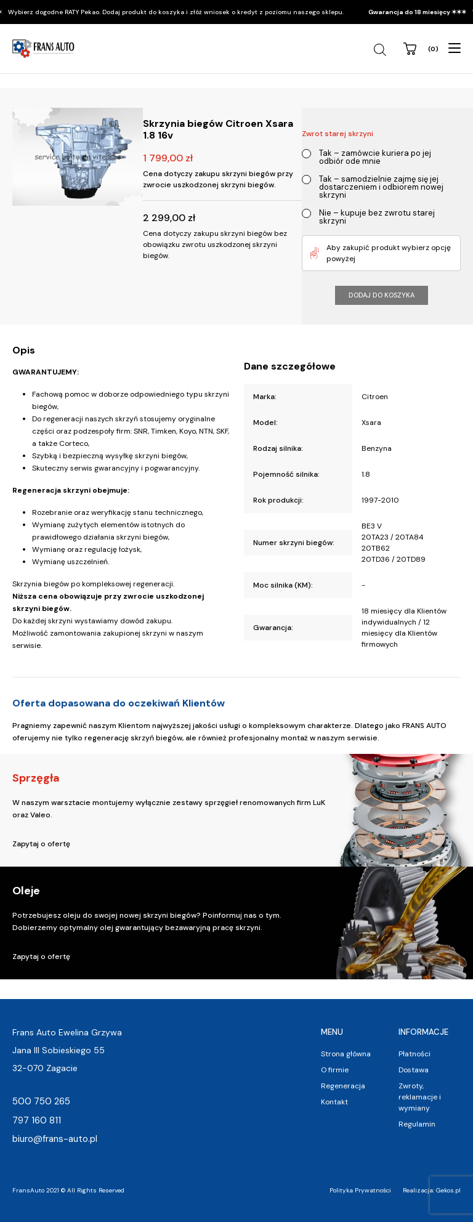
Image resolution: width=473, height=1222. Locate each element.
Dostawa (413, 1070)
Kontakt (334, 1102)
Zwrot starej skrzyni (337, 134)
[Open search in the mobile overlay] (381, 50)
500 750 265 (41, 1101)
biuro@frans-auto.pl (54, 1139)
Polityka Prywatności (360, 1190)
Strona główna (346, 1054)
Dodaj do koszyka (381, 295)
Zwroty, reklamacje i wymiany (419, 1097)
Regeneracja (343, 1086)
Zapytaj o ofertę (41, 844)
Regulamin (416, 1124)
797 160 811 (36, 1120)
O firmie (335, 1070)
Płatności (414, 1054)
